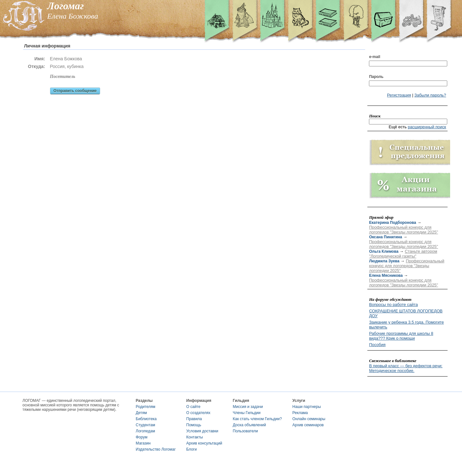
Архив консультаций (204, 443)
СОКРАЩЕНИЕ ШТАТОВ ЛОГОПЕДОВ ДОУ (405, 313)
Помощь (193, 425)
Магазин (143, 443)
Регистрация (399, 95)
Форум (141, 437)
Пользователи (245, 431)
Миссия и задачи (248, 406)
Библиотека (146, 419)
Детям (141, 413)
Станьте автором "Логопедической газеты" (403, 254)
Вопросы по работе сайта (393, 304)
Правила (194, 419)
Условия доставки (202, 431)
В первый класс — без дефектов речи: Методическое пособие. (405, 368)
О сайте (193, 406)
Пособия (377, 344)
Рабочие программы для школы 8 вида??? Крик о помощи (401, 336)
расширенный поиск (427, 126)
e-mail (374, 57)
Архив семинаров (308, 425)
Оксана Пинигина (385, 237)
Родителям (145, 406)
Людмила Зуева (384, 261)
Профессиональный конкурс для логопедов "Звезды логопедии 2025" (403, 229)
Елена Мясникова (386, 275)
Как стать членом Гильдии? (257, 419)
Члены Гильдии (247, 413)
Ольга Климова (383, 251)
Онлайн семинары (308, 419)
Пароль (376, 76)
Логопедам (145, 431)
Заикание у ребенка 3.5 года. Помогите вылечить (406, 324)
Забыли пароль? (430, 95)
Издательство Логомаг (156, 449)
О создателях (198, 413)
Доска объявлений (249, 425)
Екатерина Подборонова (392, 222)
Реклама (300, 413)
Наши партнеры (306, 406)
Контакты (194, 437)
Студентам (145, 425)
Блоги (191, 449)
